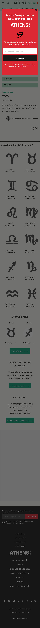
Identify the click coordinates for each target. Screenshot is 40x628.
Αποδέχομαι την (21, 65)
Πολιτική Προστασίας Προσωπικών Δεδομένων (21, 65)
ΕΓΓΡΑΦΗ (20, 58)
